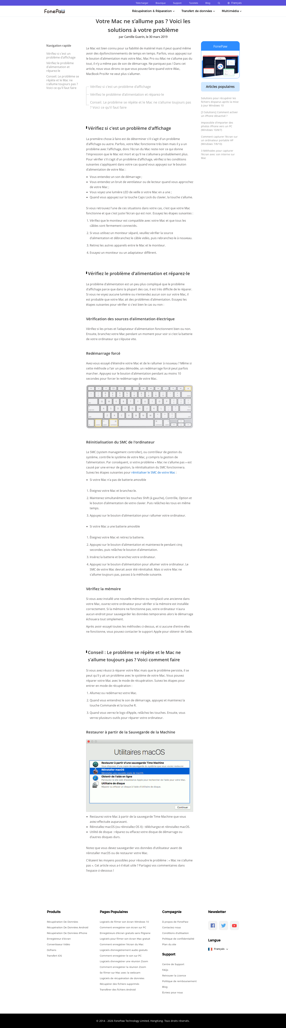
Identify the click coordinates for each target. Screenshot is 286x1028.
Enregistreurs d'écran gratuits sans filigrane (125, 933)
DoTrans (51, 950)
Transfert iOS (54, 955)
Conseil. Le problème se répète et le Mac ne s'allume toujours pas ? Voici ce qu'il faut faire (62, 82)
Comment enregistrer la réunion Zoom (123, 966)
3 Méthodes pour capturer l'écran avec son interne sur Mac (218, 154)
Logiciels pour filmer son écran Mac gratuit (125, 938)
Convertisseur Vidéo (58, 944)
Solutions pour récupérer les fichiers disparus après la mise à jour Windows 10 (220, 101)
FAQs (165, 969)
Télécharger (142, 3)
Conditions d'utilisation (175, 933)
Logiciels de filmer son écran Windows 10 (124, 921)
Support (177, 3)
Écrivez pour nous (172, 992)
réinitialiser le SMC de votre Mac (153, 472)
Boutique (161, 3)
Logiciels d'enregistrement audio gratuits (124, 950)
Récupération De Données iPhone (67, 933)
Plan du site (169, 944)
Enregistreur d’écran (59, 938)
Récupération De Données (62, 921)
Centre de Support (173, 964)
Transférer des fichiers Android (118, 989)
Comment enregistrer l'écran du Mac (122, 944)
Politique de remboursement (179, 981)
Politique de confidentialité (178, 938)
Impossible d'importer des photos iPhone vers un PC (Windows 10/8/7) (217, 126)
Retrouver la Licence (174, 975)
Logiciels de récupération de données (122, 978)
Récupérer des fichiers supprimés (119, 983)
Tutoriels (193, 3)
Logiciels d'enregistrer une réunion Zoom (124, 961)
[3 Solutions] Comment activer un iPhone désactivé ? (219, 114)
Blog (207, 3)
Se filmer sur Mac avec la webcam (120, 972)
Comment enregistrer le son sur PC (121, 955)
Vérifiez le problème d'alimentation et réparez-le (60, 67)
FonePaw (220, 46)
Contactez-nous (171, 927)
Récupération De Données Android (67, 927)
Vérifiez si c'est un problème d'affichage (61, 55)
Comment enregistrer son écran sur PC (123, 927)
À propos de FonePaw (175, 921)
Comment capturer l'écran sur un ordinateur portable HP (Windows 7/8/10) (219, 140)
